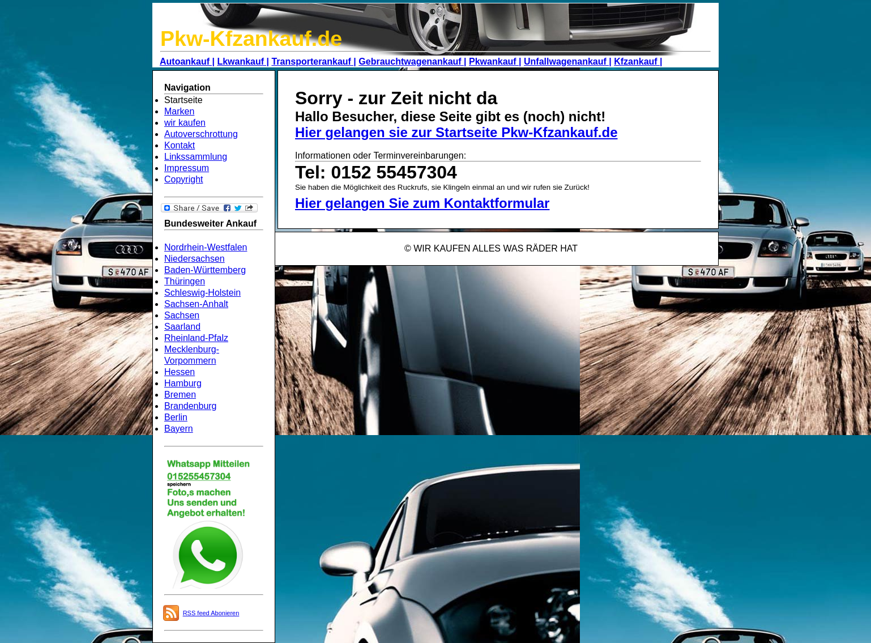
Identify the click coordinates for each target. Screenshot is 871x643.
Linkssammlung (195, 156)
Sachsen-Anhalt (196, 304)
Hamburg (183, 383)
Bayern (178, 428)
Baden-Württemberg (205, 270)
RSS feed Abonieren (211, 613)
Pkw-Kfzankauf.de (251, 38)
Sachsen (181, 315)
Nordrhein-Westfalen (205, 247)
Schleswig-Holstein (202, 292)
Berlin (175, 417)
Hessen (179, 372)
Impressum (186, 168)
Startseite (183, 100)
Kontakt (179, 145)
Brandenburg (190, 406)
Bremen (180, 394)
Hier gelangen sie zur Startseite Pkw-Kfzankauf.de (456, 132)
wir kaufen (185, 122)
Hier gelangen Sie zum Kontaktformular (422, 203)
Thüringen (184, 281)
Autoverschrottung (201, 134)
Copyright (183, 179)
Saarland (182, 326)
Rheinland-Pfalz (196, 338)
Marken (179, 111)
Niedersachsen (194, 258)
